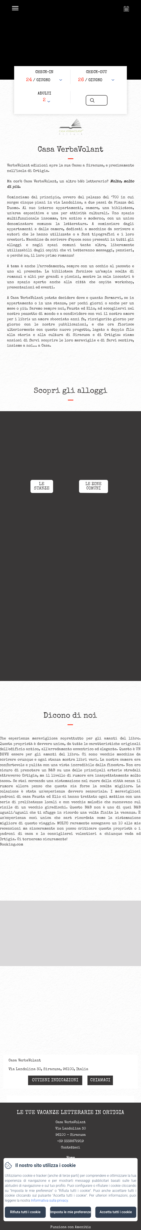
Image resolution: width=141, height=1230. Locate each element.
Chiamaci (100, 1080)
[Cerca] (96, 100)
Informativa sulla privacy (49, 1200)
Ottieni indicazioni (55, 1080)
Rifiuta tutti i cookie (25, 1212)
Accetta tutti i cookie (116, 1212)
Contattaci (70, 1148)
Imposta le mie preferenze (70, 1212)
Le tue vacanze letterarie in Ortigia (70, 1112)
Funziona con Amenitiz (70, 1227)
